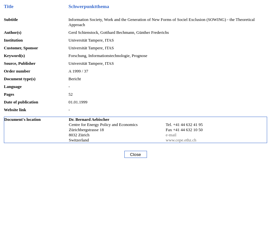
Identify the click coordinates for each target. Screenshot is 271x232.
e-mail (171, 134)
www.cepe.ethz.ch (181, 140)
